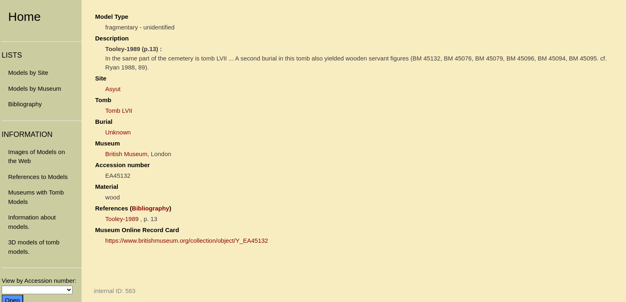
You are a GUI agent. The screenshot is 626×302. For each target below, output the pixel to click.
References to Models (38, 176)
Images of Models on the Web (36, 156)
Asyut (113, 88)
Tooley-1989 (122, 218)
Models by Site (28, 72)
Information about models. (32, 222)
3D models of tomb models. (34, 247)
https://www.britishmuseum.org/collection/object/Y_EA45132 (186, 240)
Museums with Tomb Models (36, 197)
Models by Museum (34, 88)
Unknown (118, 132)
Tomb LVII (118, 110)
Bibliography (25, 104)
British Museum (126, 153)
